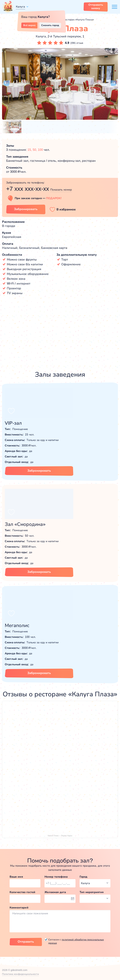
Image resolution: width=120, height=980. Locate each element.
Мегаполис (17, 625)
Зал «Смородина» (25, 524)
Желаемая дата (55, 892)
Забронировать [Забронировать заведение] (25, 209)
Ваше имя (16, 876)
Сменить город (50, 25)
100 (40, 149)
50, (35, 149)
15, (30, 149)
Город (83, 876)
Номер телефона (56, 876)
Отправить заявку (95, 6)
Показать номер (61, 189)
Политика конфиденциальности (20, 974)
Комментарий (19, 907)
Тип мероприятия (92, 892)
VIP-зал (13, 423)
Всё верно (29, 25)
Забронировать (39, 470)
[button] (6, 83)
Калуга (20, 6)
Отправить (26, 941)
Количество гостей (22, 892)
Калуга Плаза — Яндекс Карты (60, 836)
